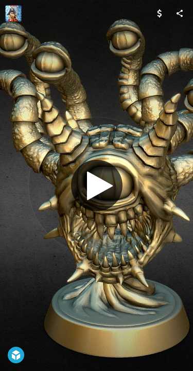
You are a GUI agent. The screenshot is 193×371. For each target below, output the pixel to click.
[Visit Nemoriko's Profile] (13, 13)
